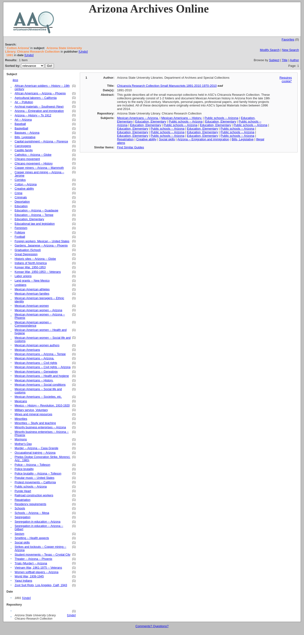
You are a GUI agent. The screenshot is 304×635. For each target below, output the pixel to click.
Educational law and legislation (34, 223)
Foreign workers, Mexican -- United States (41, 241)
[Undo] (83, 51)
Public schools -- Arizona (30, 486)
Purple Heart (22, 491)
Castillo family (23, 150)
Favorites (288, 39)
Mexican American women (31, 305)
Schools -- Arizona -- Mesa (31, 513)
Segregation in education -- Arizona (37, 521)
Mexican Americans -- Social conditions (40, 384)
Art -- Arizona (23, 119)
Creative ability (24, 188)
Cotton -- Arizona (25, 184)
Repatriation (22, 500)
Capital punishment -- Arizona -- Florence (41, 141)
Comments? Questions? (151, 626)
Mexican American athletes (32, 289)
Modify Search (270, 50)
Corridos (20, 180)
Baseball (20, 124)
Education (21, 206)
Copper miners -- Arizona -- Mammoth (39, 167)
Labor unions (22, 276)
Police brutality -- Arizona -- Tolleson (37, 473)
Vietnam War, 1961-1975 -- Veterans (38, 567)
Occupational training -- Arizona (34, 452)
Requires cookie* (286, 79)
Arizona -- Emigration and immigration (39, 111)
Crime (18, 193)
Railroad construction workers (33, 495)
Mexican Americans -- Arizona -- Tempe (40, 354)
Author (294, 60)
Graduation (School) (27, 250)
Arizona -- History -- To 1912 (32, 115)
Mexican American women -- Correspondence (33, 324)
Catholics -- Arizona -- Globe (32, 154)
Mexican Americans (27, 350)
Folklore (19, 232)
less (15, 80)
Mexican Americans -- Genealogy (36, 371)
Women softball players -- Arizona (36, 572)
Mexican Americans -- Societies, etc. (38, 396)
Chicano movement (27, 159)
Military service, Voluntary (31, 410)
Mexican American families (31, 293)
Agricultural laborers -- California (35, 98)
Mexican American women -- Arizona (38, 310)
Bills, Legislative (24, 137)
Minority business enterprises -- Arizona (40, 427)
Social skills (22, 542)
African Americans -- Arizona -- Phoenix (40, 93)
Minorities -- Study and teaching (35, 423)
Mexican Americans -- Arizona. (34, 358)
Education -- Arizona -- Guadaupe (36, 210)
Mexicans (20, 401)
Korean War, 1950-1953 (30, 267)
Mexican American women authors (36, 345)
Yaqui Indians (23, 580)
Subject (274, 60)
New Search (290, 50)
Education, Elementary (29, 219)
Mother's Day (23, 444)
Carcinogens (22, 146)
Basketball (21, 128)
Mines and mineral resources (33, 414)
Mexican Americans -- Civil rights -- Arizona (42, 367)
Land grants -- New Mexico (32, 280)
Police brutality (23, 469)
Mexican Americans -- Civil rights (35, 363)
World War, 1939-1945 (29, 576)
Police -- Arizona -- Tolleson (32, 464)
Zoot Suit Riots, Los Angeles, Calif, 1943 (40, 585)
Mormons (20, 439)
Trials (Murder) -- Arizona (30, 563)
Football (19, 236)
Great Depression (26, 254)
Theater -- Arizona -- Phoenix (33, 559)
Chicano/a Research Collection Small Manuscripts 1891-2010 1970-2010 (167, 85)
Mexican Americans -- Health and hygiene (41, 376)
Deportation (22, 201)
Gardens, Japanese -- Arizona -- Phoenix (41, 245)
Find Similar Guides (130, 147)
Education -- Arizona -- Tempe (33, 215)
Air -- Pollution (23, 102)
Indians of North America (30, 263)
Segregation (22, 517)
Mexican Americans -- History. (33, 380)
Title (284, 60)
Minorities (20, 418)
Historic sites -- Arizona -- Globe (35, 258)
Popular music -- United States (34, 478)
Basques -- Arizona (26, 132)
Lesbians (20, 285)
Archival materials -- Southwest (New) (38, 106)
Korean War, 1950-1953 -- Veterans (37, 272)
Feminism (20, 228)
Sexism (19, 533)
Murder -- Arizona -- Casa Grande (36, 448)
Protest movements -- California (35, 482)
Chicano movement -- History (33, 163)
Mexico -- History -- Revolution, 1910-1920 (42, 405)
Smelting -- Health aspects (31, 538)
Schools (19, 508)
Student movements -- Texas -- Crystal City (42, 554)
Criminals (20, 197)
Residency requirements (30, 504)
